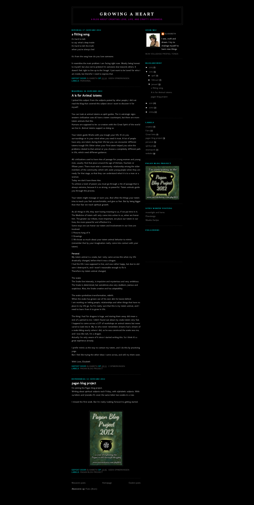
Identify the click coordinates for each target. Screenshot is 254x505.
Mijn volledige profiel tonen (162, 54)
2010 (151, 107)
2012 (151, 71)
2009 (151, 112)
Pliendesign (151, 216)
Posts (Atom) (91, 489)
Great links (151, 134)
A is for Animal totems (87, 95)
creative (149, 126)
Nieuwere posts (78, 483)
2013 (151, 67)
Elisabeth (170, 34)
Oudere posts (135, 483)
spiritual (149, 146)
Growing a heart (127, 14)
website (149, 153)
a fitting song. (81, 34)
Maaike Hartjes (152, 220)
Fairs (148, 130)
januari (154, 84)
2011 (151, 103)
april (153, 75)
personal (85, 81)
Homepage (107, 483)
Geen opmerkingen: (119, 78)
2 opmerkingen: (117, 366)
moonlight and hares (155, 212)
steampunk (150, 149)
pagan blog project (91, 369)
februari (155, 80)
